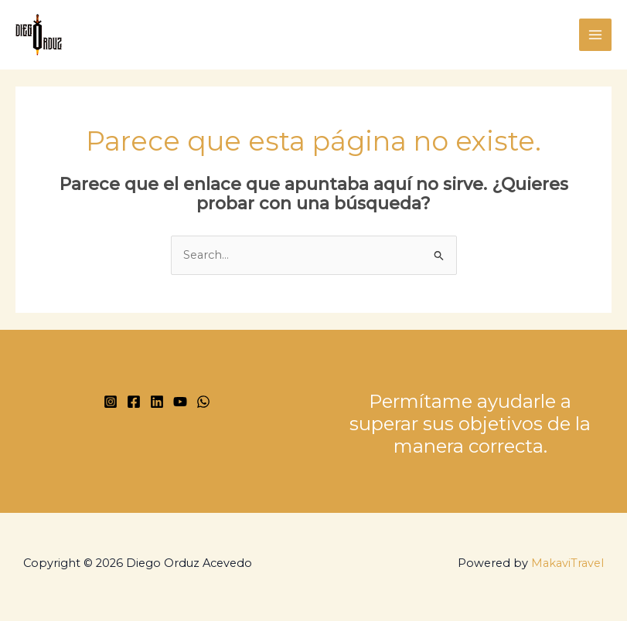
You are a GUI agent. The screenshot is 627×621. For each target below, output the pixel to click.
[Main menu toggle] (595, 35)
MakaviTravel (567, 563)
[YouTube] (180, 402)
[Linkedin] (157, 402)
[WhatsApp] (203, 402)
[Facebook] (134, 402)
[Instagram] (111, 402)
